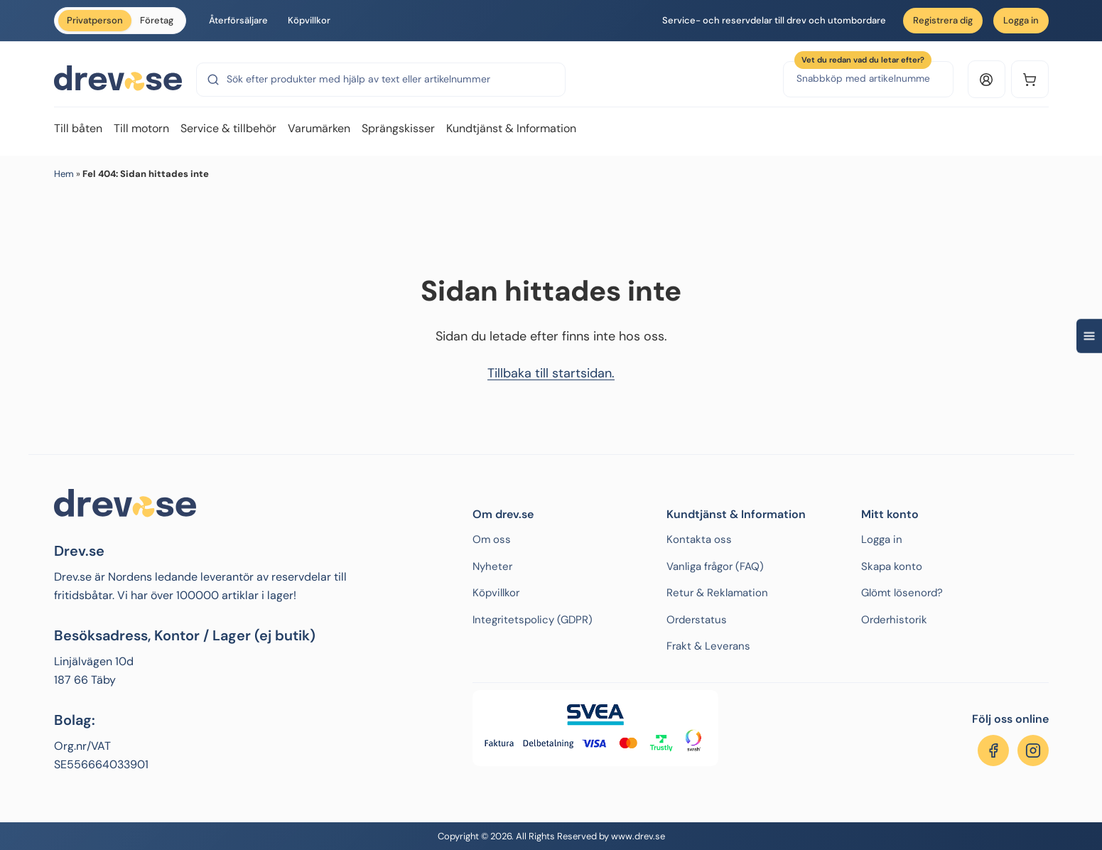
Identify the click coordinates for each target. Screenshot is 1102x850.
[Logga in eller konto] (986, 79)
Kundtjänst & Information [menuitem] (511, 128)
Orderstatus (696, 620)
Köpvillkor (309, 20)
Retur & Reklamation (717, 593)
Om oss (491, 539)
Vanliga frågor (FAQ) (715, 566)
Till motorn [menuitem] (141, 128)
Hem (64, 174)
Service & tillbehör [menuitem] (228, 128)
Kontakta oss (699, 539)
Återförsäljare (238, 20)
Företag (156, 20)
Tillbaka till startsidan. (551, 373)
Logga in (1021, 20)
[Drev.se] (118, 78)
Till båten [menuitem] (78, 128)
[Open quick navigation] (1089, 336)
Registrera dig (943, 20)
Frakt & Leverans (708, 646)
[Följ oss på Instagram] (1033, 750)
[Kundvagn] (1030, 79)
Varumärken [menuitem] (319, 128)
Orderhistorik (894, 620)
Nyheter (492, 566)
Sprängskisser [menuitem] (398, 128)
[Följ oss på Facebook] (993, 750)
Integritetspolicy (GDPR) (532, 620)
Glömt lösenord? (902, 593)
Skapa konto (891, 566)
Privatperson (95, 20)
